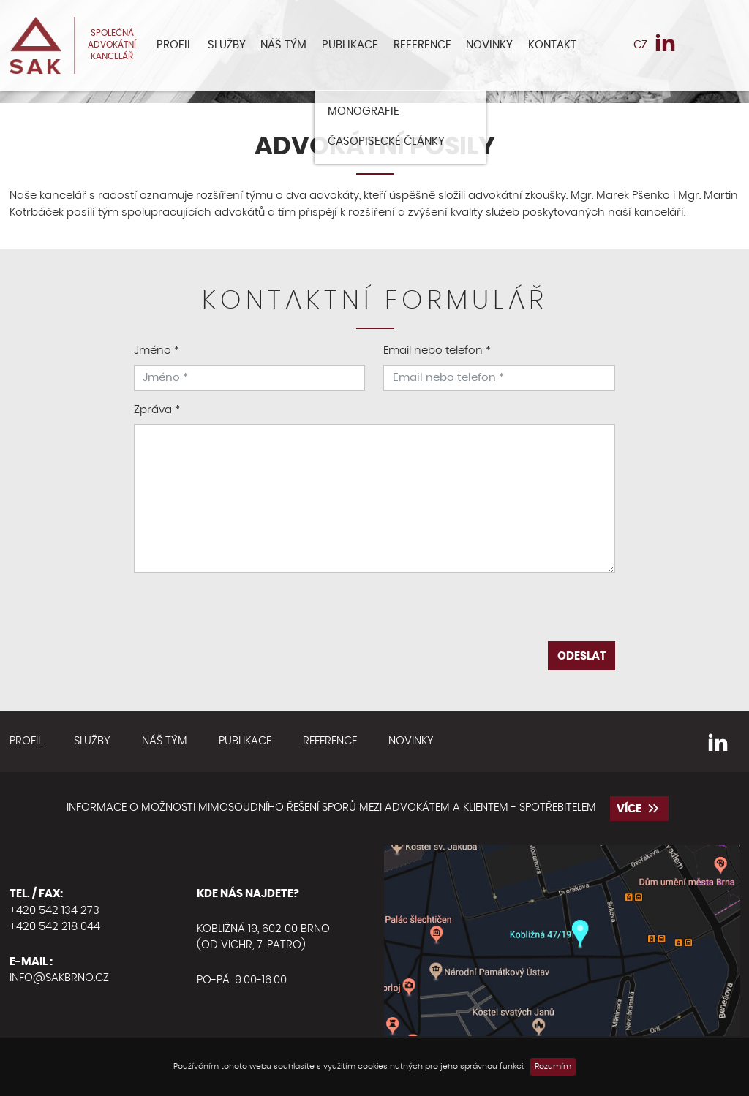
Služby (227, 44)
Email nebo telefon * (437, 350)
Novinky (489, 44)
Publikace (350, 44)
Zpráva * (157, 409)
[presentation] (374, 612)
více (639, 808)
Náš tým (283, 44)
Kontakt (552, 44)
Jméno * (156, 350)
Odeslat (581, 656)
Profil (174, 44)
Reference (422, 44)
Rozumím (553, 1066)
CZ (640, 44)
